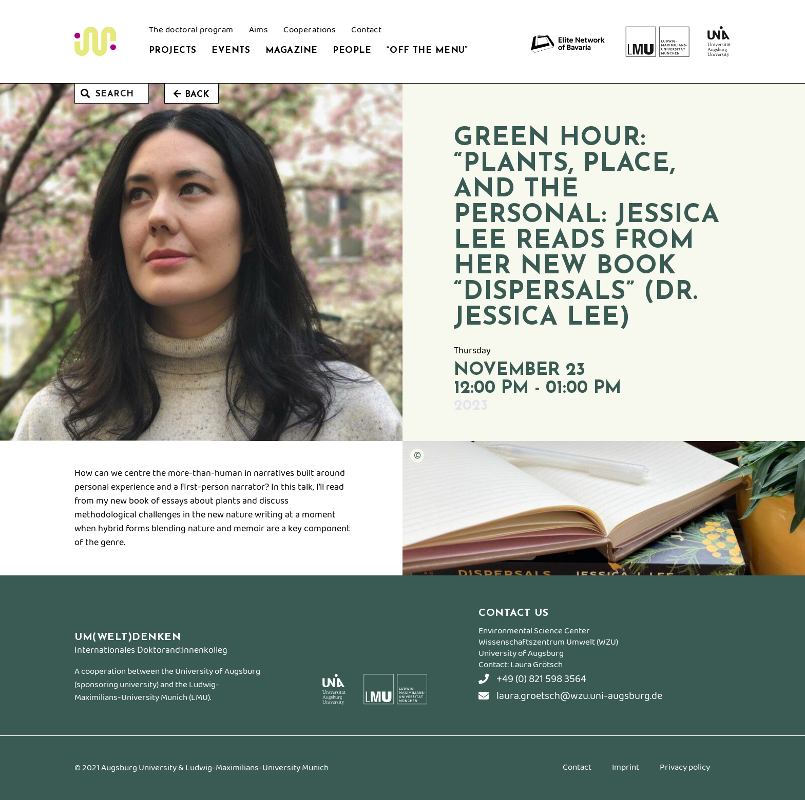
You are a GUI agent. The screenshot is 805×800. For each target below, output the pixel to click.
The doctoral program (191, 31)
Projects (172, 50)
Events (231, 50)
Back (191, 94)
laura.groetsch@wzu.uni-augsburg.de (570, 696)
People (352, 50)
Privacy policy (685, 768)
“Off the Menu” (427, 50)
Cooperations (309, 31)
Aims (259, 31)
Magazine (291, 50)
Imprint (625, 768)
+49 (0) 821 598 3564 (532, 679)
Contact (366, 31)
